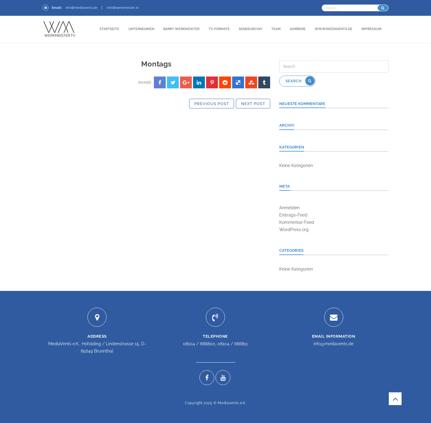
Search (300, 80)
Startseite (109, 29)
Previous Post (211, 103)
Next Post (253, 103)
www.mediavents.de (333, 29)
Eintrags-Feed (293, 215)
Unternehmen (141, 29)
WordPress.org (294, 229)
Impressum (371, 29)
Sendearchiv (250, 29)
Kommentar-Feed (296, 222)
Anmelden (289, 207)
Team (276, 29)
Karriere (298, 29)
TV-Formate (219, 29)
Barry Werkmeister (181, 29)
